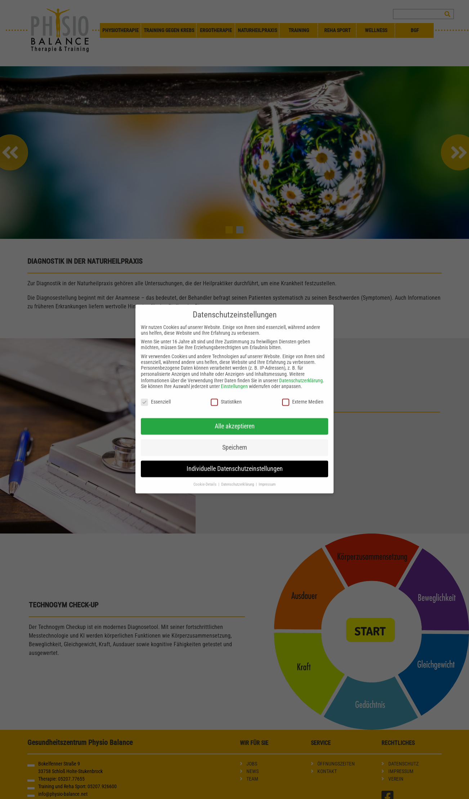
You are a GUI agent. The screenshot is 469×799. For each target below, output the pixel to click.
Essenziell (156, 395)
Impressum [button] (267, 478)
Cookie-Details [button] (205, 478)
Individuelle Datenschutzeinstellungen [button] (235, 462)
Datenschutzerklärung (301, 375)
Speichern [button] (234, 441)
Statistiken (226, 395)
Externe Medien (302, 395)
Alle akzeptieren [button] (235, 420)
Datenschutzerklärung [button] (238, 478)
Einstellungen (234, 380)
